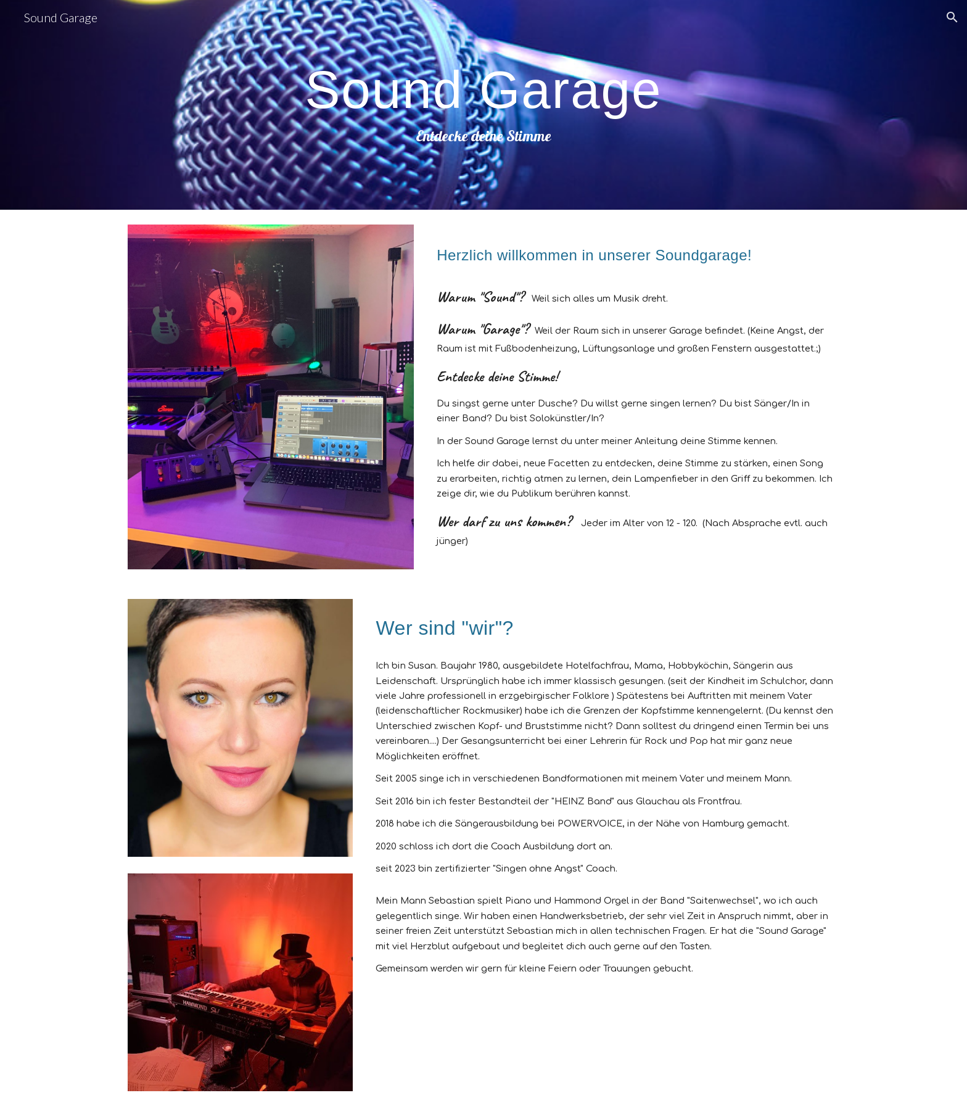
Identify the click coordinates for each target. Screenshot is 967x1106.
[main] (483, 105)
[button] (952, 17)
